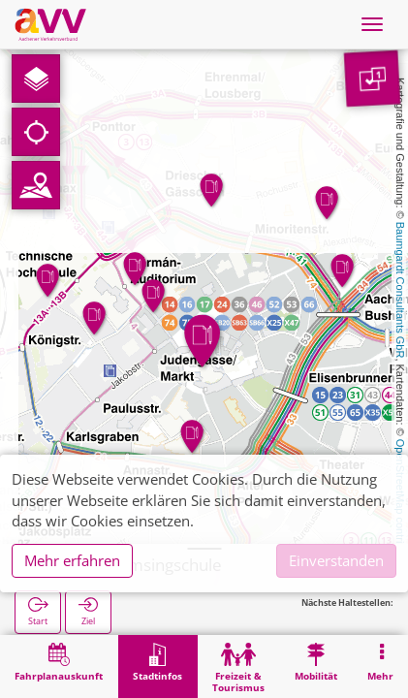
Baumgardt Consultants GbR (400, 290)
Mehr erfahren (72, 560)
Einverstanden (336, 560)
